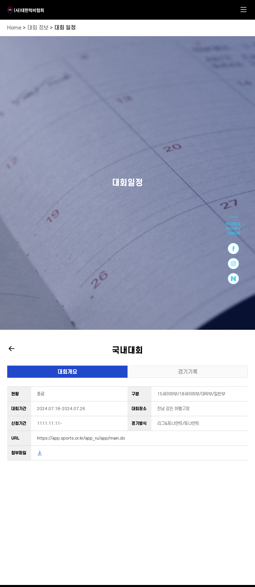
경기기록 (188, 372)
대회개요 (67, 372)
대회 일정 (65, 28)
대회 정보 (37, 28)
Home (14, 28)
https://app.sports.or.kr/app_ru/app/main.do (81, 438)
